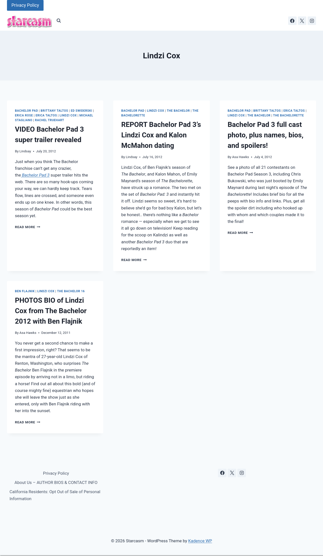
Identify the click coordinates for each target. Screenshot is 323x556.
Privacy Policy (25, 5)
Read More (27, 227)
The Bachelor (178, 110)
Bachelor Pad (26, 110)
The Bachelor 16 (71, 291)
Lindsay (25, 151)
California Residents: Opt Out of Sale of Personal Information (54, 495)
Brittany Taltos (54, 110)
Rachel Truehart (49, 120)
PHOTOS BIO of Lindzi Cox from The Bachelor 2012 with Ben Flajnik (51, 310)
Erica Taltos (46, 115)
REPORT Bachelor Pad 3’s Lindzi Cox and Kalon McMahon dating (161, 135)
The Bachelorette (288, 115)
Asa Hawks (240, 157)
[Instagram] (312, 20)
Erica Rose (24, 115)
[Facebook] (292, 20)
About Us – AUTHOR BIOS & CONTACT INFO (55, 482)
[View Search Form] (58, 20)
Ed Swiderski (81, 110)
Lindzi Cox (68, 115)
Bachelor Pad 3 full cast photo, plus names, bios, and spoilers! (266, 135)
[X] (302, 20)
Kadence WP (200, 540)
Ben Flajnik (25, 291)
